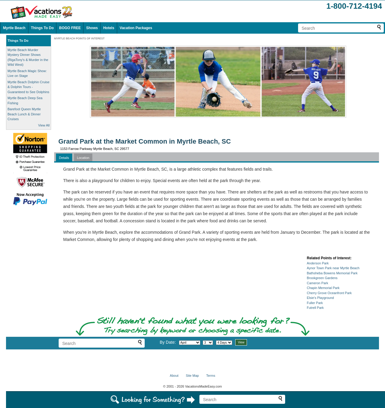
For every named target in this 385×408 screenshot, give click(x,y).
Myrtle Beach (14, 28)
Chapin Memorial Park (323, 288)
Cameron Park (317, 283)
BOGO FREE (70, 28)
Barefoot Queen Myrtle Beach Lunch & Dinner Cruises (24, 114)
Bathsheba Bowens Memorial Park (332, 273)
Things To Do (42, 28)
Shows (92, 28)
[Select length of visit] (224, 342)
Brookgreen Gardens (322, 278)
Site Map (192, 375)
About (174, 375)
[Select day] (208, 342)
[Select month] (189, 342)
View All (44, 125)
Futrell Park (315, 307)
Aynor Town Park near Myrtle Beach (333, 268)
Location (83, 158)
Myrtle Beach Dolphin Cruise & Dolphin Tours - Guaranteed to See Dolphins (28, 87)
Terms (210, 375)
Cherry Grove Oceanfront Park (329, 293)
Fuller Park (315, 303)
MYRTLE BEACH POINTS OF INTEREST (79, 38)
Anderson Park (318, 263)
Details (64, 158)
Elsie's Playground (320, 298)
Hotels (108, 28)
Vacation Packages (136, 28)
